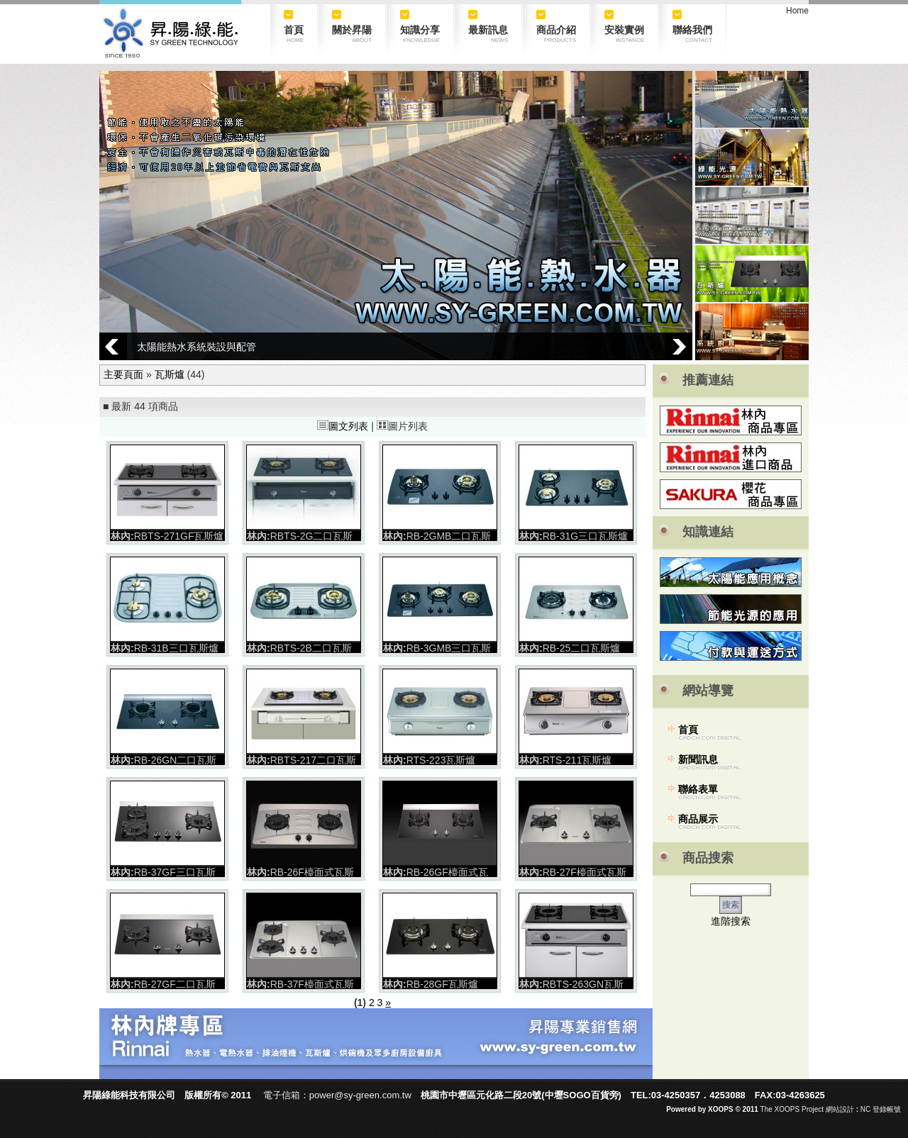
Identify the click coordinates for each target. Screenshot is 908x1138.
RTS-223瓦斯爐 (441, 760)
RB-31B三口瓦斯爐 (176, 648)
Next (678, 346)
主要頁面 (123, 374)
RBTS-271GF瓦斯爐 (179, 536)
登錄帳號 (887, 1109)
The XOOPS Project (792, 1109)
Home (797, 11)
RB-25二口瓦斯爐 (582, 648)
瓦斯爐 (169, 374)
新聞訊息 (698, 759)
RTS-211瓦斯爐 (577, 760)
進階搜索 (731, 921)
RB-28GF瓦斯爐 (442, 984)
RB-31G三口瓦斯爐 (586, 536)
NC (865, 1109)
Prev (113, 346)
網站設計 (840, 1109)
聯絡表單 (698, 789)
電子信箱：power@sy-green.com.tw (337, 1095)
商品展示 (698, 819)
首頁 (688, 729)
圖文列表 (342, 426)
